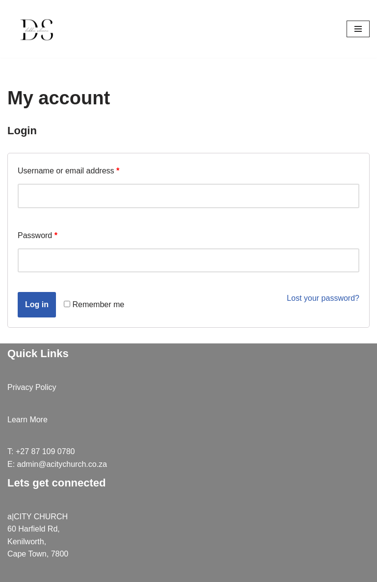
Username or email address (68, 171)
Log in (37, 304)
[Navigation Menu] (358, 29)
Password (37, 235)
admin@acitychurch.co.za (62, 464)
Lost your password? (323, 298)
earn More (30, 419)
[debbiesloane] (36, 29)
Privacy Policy (31, 387)
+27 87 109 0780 (45, 451)
